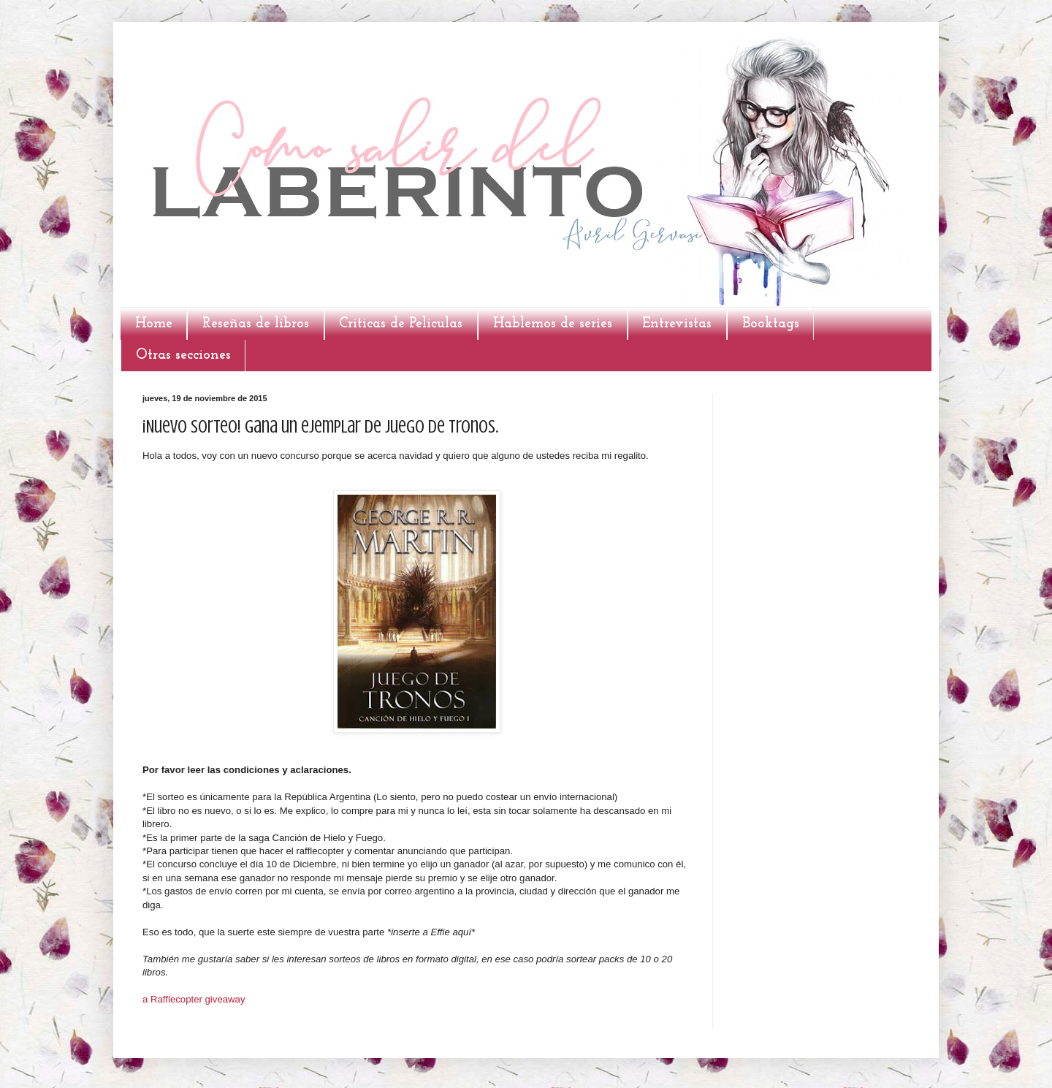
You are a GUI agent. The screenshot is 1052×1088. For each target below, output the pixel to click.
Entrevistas (677, 323)
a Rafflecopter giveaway (193, 999)
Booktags (770, 323)
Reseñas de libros (255, 323)
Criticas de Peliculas (400, 323)
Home (153, 323)
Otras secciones (183, 355)
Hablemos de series (552, 323)
